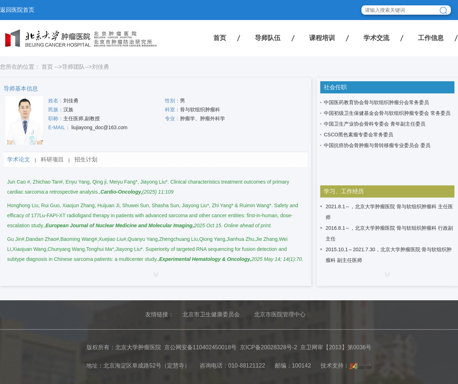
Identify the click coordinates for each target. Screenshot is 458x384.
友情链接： (159, 314)
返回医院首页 (17, 10)
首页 (219, 38)
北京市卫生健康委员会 (211, 314)
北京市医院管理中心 (280, 314)
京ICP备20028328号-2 (268, 347)
